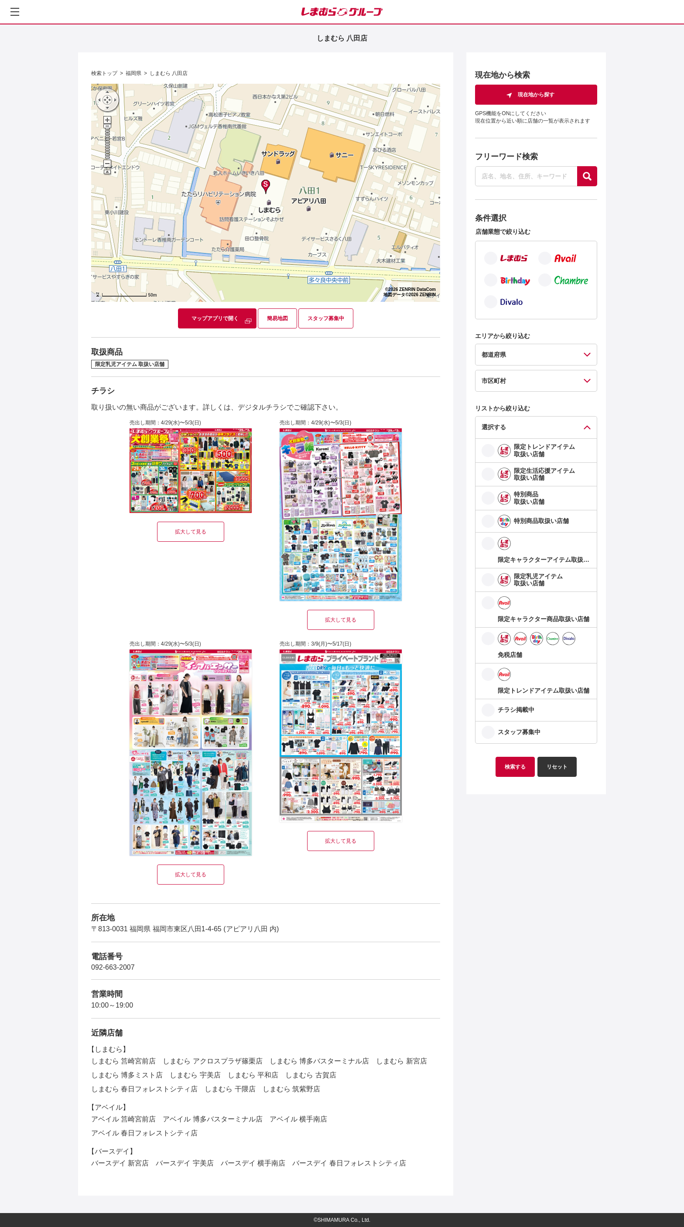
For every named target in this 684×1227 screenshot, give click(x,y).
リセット (557, 767)
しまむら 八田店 (169, 73)
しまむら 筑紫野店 (291, 1089)
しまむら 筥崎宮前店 (123, 1061)
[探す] (587, 176)
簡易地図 (277, 318)
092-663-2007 (113, 967)
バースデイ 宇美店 (184, 1163)
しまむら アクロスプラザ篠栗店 (212, 1061)
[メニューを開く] (15, 12)
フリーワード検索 (506, 156)
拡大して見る (190, 532)
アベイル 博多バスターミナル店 (212, 1119)
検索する (515, 767)
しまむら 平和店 (253, 1075)
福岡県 (133, 73)
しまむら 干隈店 (230, 1089)
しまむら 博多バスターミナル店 (319, 1061)
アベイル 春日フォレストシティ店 (144, 1133)
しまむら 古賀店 (310, 1075)
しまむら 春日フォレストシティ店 (144, 1089)
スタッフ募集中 (326, 318)
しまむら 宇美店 (195, 1075)
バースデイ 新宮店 (120, 1163)
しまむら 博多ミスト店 (127, 1075)
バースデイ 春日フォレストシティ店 (349, 1163)
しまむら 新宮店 (401, 1061)
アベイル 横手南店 (298, 1119)
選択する (494, 427)
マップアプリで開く (215, 318)
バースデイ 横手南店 (253, 1163)
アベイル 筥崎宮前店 (123, 1119)
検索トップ (104, 73)
